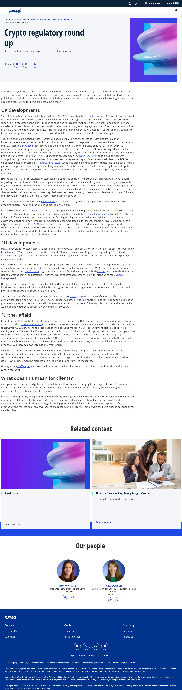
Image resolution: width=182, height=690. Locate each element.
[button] (65, 597)
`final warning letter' (49, 162)
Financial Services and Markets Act (104, 214)
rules (40, 268)
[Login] (133, 3)
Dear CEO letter (88, 155)
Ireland (101, 271)
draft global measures (49, 321)
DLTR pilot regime (44, 224)
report (59, 350)
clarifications (32, 271)
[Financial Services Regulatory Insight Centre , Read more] (103, 522)
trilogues (114, 284)
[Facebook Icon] (104, 646)
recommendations (31, 324)
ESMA (61, 252)
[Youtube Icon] (95, 646)
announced (26, 145)
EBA (51, 252)
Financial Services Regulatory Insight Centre (122, 493)
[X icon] (86, 646)
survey (73, 296)
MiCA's (5, 248)
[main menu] (5, 10)
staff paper (23, 366)
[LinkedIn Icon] (77, 646)
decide (82, 299)
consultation (48, 201)
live (94, 116)
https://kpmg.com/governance (135, 671)
